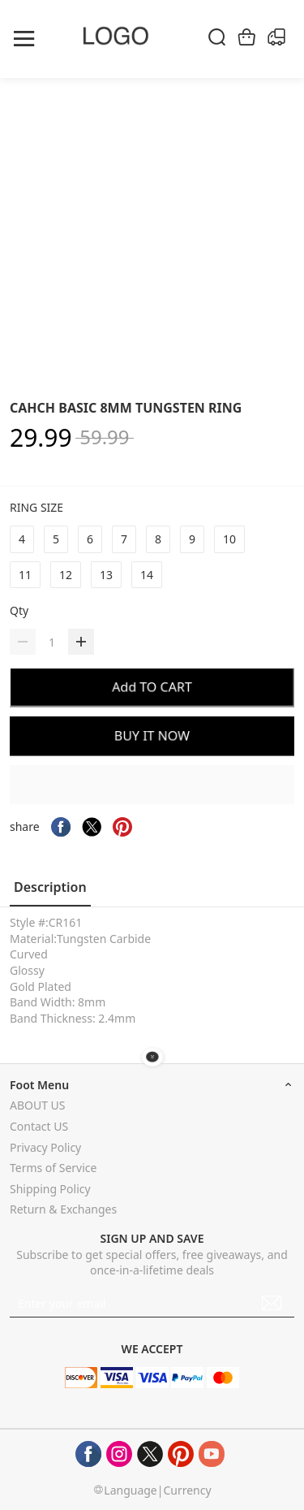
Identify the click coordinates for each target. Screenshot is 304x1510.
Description (50, 887)
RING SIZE (38, 507)
